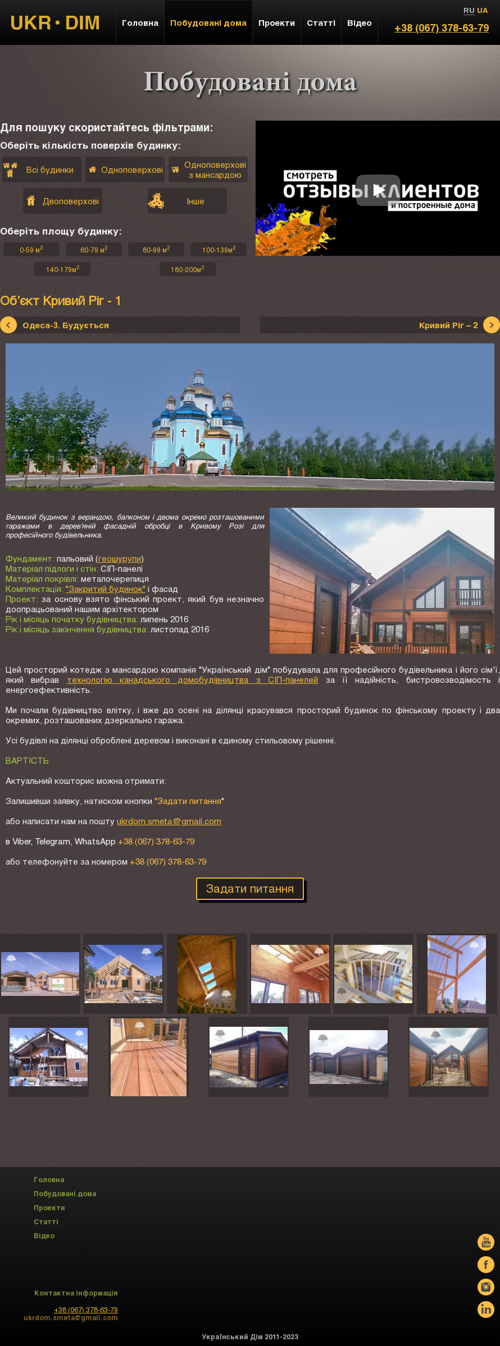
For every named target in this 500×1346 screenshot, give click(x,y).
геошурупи (119, 558)
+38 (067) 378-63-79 (441, 27)
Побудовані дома (208, 22)
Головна (140, 22)
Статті (321, 22)
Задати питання (250, 888)
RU (469, 10)
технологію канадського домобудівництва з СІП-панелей (192, 679)
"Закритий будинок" (106, 589)
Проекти (276, 22)
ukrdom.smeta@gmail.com (169, 821)
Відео (359, 22)
